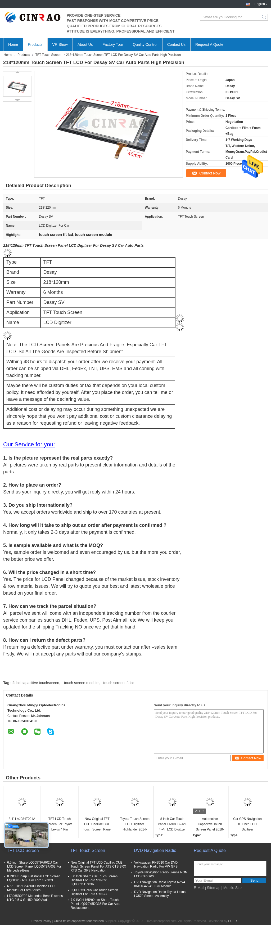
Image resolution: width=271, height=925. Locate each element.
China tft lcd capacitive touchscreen (79, 921)
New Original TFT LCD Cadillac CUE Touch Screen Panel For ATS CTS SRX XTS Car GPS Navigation (97, 824)
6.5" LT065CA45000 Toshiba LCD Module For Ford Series (31, 888)
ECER (232, 921)
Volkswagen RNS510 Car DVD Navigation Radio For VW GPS (156, 864)
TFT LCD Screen (23, 850)
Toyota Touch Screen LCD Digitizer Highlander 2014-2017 (135, 824)
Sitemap (213, 888)
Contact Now (209, 173)
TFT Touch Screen (48, 55)
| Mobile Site (231, 888)
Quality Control (145, 44)
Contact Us (176, 44)
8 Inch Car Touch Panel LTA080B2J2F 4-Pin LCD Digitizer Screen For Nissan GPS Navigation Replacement (172, 824)
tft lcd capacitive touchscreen (35, 683)
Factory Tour (113, 44)
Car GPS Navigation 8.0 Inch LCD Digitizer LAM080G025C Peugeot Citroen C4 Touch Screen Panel (247, 824)
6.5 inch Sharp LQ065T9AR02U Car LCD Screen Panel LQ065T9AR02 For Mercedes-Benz (34, 866)
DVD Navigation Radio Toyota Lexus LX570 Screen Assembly (160, 894)
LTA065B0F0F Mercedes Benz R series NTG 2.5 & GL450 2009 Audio (35, 898)
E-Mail (199, 888)
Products (35, 44)
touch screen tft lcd (118, 683)
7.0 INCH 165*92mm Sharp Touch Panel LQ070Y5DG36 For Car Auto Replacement (95, 904)
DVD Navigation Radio (155, 850)
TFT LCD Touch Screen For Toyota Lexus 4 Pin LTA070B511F (60, 824)
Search (264, 17)
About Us (85, 44)
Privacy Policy (41, 921)
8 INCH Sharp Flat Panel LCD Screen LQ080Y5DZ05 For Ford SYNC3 (33, 878)
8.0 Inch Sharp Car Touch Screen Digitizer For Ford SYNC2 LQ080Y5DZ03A (94, 880)
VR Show (60, 44)
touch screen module (81, 683)
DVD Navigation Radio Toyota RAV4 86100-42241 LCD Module (159, 884)
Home (13, 44)
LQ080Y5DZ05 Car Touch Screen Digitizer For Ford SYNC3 (94, 892)
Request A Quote (209, 44)
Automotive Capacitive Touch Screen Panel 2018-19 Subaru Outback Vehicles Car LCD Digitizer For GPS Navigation (210, 824)
